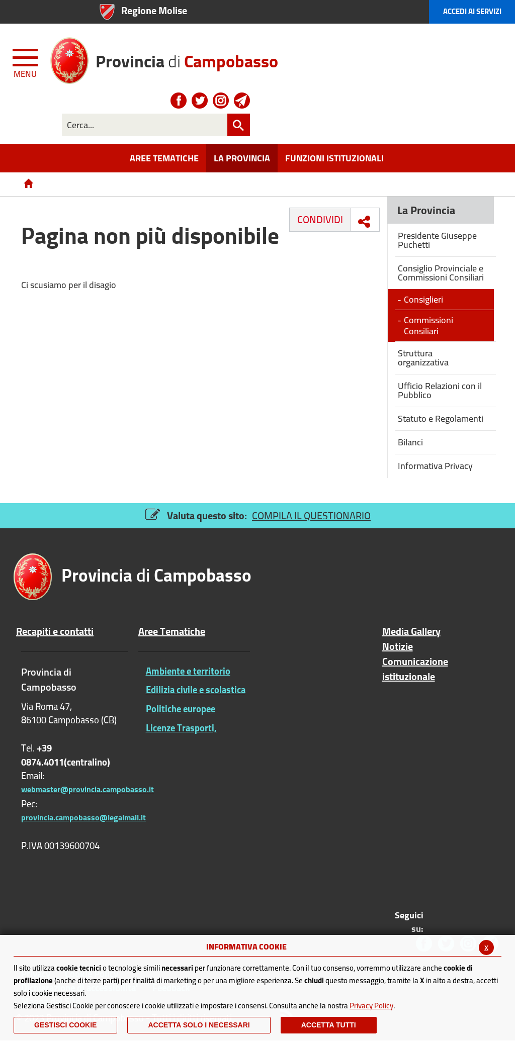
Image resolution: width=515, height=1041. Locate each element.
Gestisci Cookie (65, 1025)
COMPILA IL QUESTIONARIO (311, 515)
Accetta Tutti (328, 1025)
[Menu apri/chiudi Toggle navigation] (26, 61)
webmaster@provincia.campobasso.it (87, 789)
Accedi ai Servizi (472, 11)
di (187, 57)
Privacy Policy (371, 1005)
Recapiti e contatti (55, 631)
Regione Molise (154, 10)
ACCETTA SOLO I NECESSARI (198, 1025)
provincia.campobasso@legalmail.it (83, 817)
